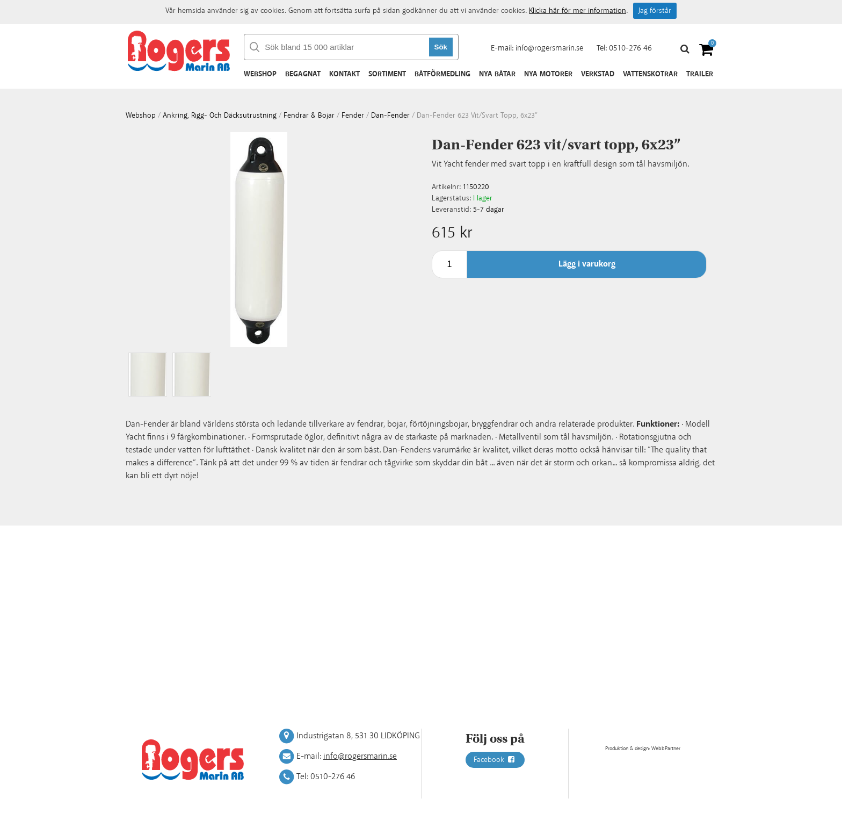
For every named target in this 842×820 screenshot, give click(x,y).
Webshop (260, 74)
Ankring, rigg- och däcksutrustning (220, 115)
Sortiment (387, 74)
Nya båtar (497, 74)
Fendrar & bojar (309, 115)
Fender (353, 115)
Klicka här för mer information (577, 10)
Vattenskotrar (650, 74)
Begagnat (303, 74)
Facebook (495, 759)
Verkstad (597, 74)
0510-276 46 (630, 48)
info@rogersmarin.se (549, 48)
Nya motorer (548, 74)
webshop (141, 115)
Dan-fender (390, 115)
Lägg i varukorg (586, 264)
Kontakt (344, 74)
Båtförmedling (442, 74)
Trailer (699, 74)
